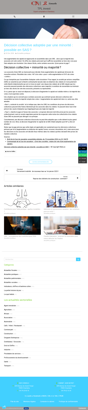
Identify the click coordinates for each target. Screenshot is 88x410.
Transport (7, 366)
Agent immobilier (10, 306)
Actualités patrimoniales (12, 278)
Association (8, 318)
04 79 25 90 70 (24, 391)
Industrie (7, 350)
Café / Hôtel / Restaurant (13, 326)
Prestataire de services (12, 354)
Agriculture (8, 310)
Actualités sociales (10, 282)
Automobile (8, 322)
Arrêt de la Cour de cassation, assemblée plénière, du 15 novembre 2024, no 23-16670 (37, 139)
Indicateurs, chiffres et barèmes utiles (17, 286)
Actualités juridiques (11, 274)
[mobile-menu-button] (73, 16)
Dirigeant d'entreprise (11, 338)
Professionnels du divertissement (16, 358)
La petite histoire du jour (12, 290)
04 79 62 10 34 (66, 391)
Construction (8, 334)
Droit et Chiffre (9, 346)
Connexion (82, 408)
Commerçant (8, 330)
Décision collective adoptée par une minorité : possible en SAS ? (27, 147)
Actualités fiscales (10, 270)
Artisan (6, 314)
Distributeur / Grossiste (12, 342)
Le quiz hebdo (9, 294)
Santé (6, 362)
